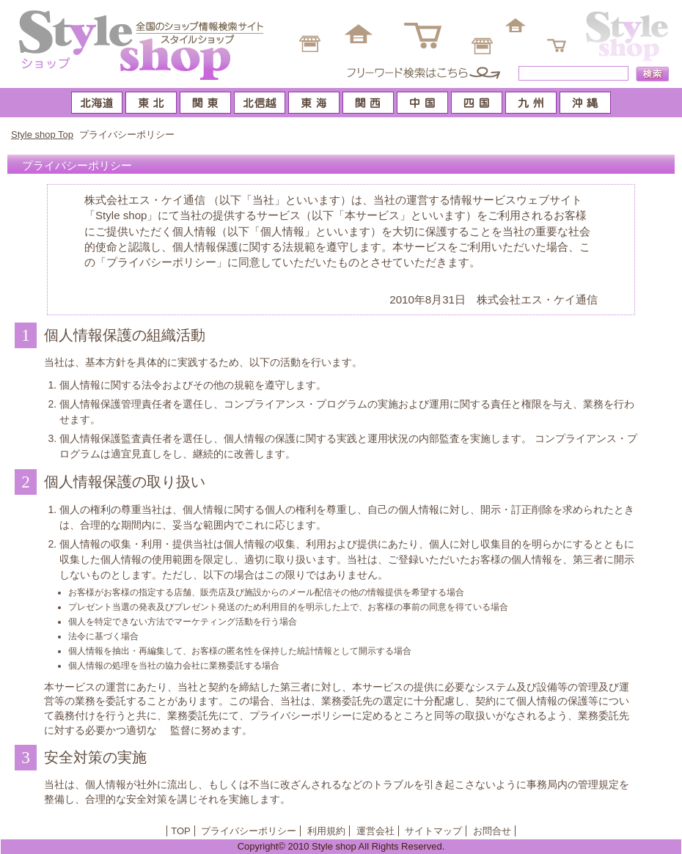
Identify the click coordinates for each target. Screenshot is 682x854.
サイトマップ (433, 830)
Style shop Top (42, 134)
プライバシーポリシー (248, 830)
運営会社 (375, 830)
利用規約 (326, 830)
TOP (181, 830)
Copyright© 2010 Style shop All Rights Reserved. (341, 846)
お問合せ (492, 830)
